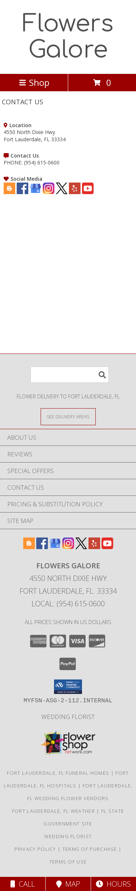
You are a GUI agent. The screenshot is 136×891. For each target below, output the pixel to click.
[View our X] (61, 192)
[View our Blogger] (9, 192)
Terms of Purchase (89, 849)
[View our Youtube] (88, 192)
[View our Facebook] (22, 192)
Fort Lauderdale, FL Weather (53, 811)
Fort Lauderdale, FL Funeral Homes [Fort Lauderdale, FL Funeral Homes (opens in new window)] (58, 773)
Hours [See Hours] (113, 884)
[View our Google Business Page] (35, 192)
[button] (68, 686)
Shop (34, 82)
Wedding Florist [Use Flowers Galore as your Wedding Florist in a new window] (68, 716)
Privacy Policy (35, 849)
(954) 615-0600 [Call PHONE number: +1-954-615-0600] (41, 162)
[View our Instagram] (48, 192)
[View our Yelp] (75, 192)
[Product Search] (69, 375)
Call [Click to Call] (23, 884)
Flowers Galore (68, 37)
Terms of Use (68, 861)
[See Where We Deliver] (68, 416)
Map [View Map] (68, 884)
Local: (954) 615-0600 (68, 603)
